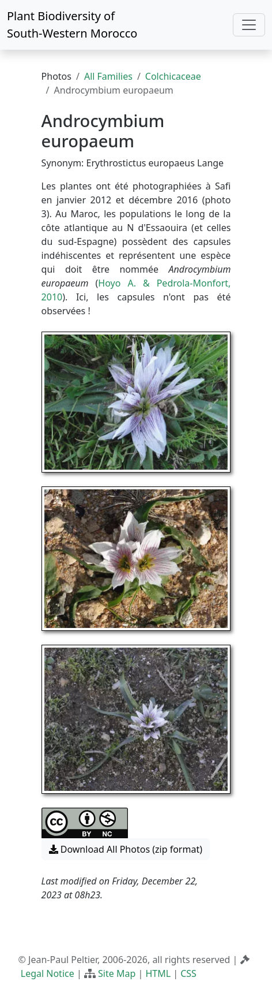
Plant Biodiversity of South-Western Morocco (72, 24)
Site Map (116, 973)
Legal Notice (47, 973)
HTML (158, 973)
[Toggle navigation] (249, 24)
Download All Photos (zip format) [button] (125, 849)
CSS (188, 973)
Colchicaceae (173, 76)
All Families (108, 76)
